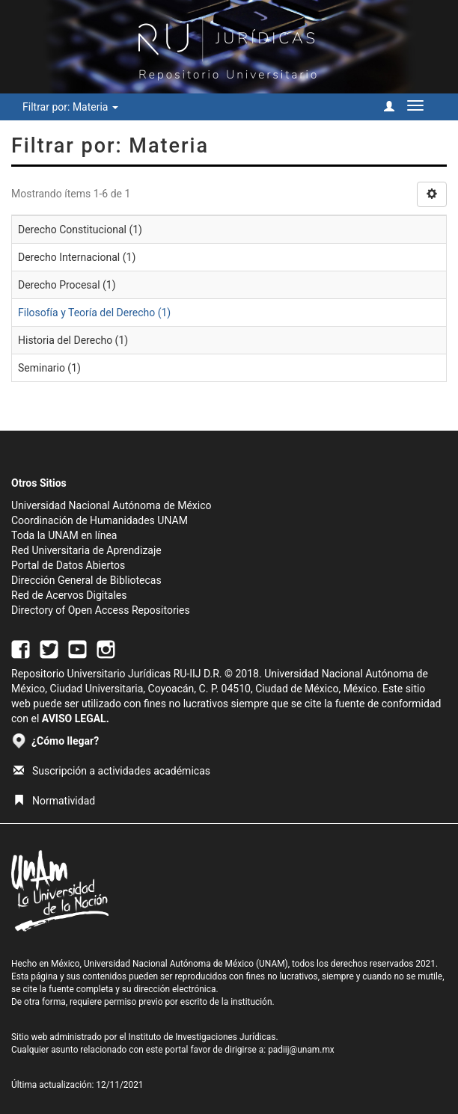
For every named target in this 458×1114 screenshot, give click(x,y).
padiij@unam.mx (301, 1049)
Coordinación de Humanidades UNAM (99, 520)
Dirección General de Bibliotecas (86, 580)
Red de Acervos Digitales (68, 595)
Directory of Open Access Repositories (100, 610)
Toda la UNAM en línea (64, 535)
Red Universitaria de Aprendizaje (86, 550)
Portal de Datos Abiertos (68, 565)
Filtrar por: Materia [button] (70, 107)
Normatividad (54, 801)
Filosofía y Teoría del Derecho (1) (94, 312)
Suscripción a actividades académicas (111, 771)
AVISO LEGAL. (75, 718)
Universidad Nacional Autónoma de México (111, 505)
